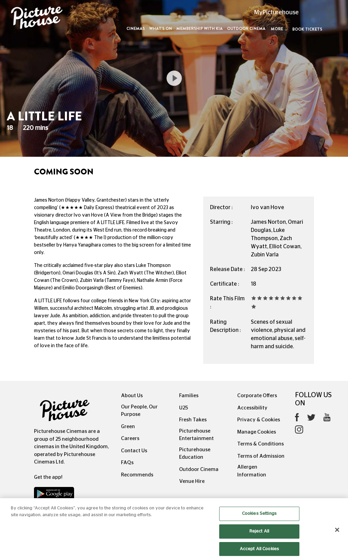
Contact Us (134, 450)
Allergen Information (251, 471)
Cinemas (135, 29)
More (279, 29)
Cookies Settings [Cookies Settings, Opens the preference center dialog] (259, 520)
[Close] (337, 535)
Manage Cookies (256, 432)
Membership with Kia (199, 29)
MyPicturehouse (276, 13)
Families (188, 395)
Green (128, 426)
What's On (160, 29)
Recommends (137, 474)
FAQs (127, 462)
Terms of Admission (260, 456)
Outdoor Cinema (246, 29)
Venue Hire (192, 481)
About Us (132, 395)
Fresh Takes (193, 419)
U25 (183, 407)
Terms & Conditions (260, 443)
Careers (130, 438)
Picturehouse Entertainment (196, 434)
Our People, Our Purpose (139, 410)
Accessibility (252, 407)
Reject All (259, 537)
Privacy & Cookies (258, 419)
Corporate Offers (257, 395)
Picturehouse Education (194, 453)
